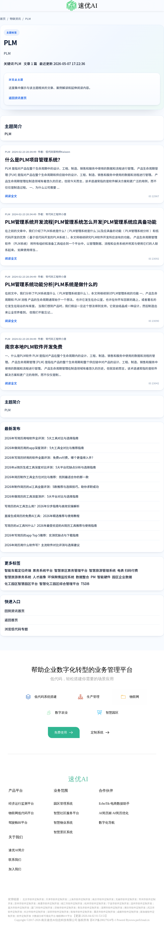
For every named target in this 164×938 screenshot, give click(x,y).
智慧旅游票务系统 (18, 577)
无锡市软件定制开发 (126, 899)
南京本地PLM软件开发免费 (33, 346)
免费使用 (60, 732)
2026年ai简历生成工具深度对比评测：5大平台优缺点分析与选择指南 (50, 467)
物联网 (134, 696)
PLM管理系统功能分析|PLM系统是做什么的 (51, 284)
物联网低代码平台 (21, 813)
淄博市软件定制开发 (111, 907)
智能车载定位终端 (18, 570)
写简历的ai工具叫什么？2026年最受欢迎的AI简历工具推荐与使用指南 (51, 525)
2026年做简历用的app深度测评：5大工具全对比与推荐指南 (44, 448)
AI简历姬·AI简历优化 (114, 813)
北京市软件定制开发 (33, 899)
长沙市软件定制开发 (34, 911)
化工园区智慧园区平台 (21, 583)
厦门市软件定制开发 (41, 907)
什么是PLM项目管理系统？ (33, 159)
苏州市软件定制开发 (25, 903)
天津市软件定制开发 (56, 899)
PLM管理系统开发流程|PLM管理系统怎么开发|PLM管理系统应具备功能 (80, 221)
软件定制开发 (24, 916)
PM (93, 577)
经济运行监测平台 (21, 803)
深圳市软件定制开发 (58, 911)
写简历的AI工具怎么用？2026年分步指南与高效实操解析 (42, 506)
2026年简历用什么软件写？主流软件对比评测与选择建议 (42, 545)
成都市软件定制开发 (127, 911)
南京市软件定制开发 (103, 899)
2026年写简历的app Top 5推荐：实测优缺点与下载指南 (42, 535)
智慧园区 (112, 712)
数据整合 (82, 577)
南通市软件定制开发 (48, 903)
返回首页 (11, 620)
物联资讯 (15, 19)
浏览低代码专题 (16, 629)
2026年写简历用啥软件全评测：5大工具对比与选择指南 (41, 438)
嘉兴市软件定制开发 (18, 907)
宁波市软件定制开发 (118, 903)
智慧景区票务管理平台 (71, 570)
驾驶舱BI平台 (18, 822)
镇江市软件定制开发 (71, 903)
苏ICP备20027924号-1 (103, 920)
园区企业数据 (122, 577)
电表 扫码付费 (127, 570)
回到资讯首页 (15, 610)
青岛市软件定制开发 (88, 907)
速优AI (87, 5)
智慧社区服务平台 (66, 813)
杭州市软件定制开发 (95, 903)
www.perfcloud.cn (139, 920)
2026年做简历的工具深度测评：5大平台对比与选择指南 (41, 496)
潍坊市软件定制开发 (135, 907)
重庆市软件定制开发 (104, 911)
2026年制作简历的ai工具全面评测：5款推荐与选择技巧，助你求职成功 (52, 487)
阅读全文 (11, 196)
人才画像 (39, 577)
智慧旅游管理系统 (102, 570)
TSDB (85, 583)
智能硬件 (104, 577)
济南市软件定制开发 (65, 907)
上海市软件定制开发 (79, 899)
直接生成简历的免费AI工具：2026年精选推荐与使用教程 (42, 516)
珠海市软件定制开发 (81, 911)
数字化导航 (107, 822)
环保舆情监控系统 (61, 577)
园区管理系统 (63, 803)
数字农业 (61, 712)
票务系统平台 (43, 570)
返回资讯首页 (18, 98)
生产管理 (93, 696)
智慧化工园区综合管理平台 (59, 583)
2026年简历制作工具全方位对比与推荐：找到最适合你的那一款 (47, 477)
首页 (3, 19)
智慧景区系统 (63, 832)
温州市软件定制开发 (141, 903)
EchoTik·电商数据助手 (114, 803)
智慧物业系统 (63, 822)
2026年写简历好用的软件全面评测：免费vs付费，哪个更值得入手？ (50, 457)
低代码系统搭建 (45, 696)
